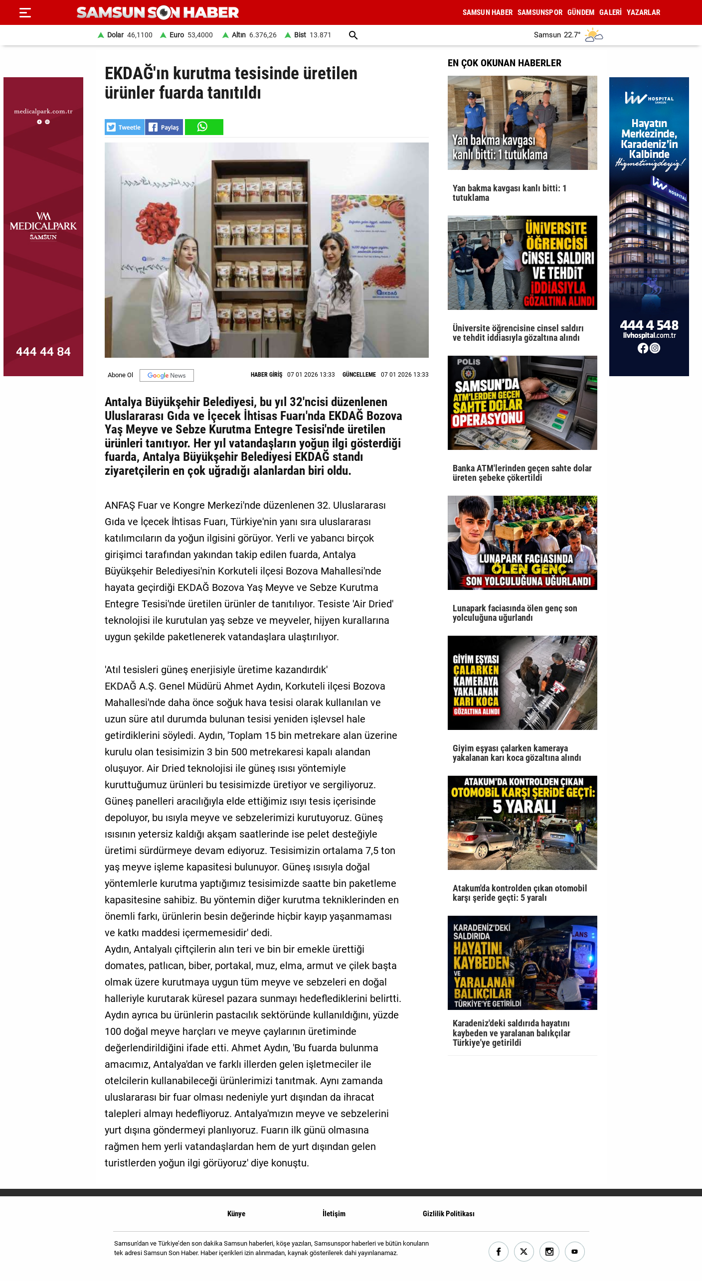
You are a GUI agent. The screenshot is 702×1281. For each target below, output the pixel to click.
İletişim (334, 1213)
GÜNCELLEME (359, 374)
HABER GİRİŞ (266, 374)
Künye (236, 1213)
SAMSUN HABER (488, 12)
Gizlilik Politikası (449, 1213)
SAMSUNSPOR (540, 12)
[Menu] (24, 12)
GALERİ (610, 12)
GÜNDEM (580, 12)
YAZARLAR (643, 12)
